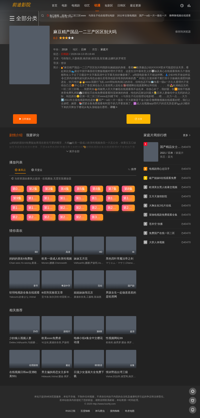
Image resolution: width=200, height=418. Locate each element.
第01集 (17, 188)
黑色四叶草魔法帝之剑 (119, 258)
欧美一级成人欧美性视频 (57, 258)
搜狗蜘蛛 (115, 410)
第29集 (81, 217)
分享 (138, 119)
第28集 (65, 217)
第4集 (65, 188)
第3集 (49, 188)
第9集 (17, 198)
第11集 (49, 198)
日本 (83, 49)
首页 (54, 5)
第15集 (113, 198)
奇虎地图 (129, 410)
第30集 (97, 217)
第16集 (128, 198)
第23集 (113, 207)
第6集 (96, 188)
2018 (64, 49)
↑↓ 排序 (132, 168)
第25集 (17, 217)
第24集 (128, 207)
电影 (64, 5)
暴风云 (20, 169)
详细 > (113, 107)
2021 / (164, 152)
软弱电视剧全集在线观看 (24, 292)
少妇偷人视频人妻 (20, 337)
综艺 (87, 5)
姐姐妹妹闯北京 (83, 292)
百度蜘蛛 (85, 410)
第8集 (128, 188)
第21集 (81, 207)
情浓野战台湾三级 (117, 371)
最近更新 (135, 5)
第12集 (65, 198)
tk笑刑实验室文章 (52, 292)
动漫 (97, 5)
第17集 (17, 207)
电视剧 (76, 5)
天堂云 (36, 169)
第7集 (112, 188)
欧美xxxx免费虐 (51, 337)
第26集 (33, 217)
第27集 (49, 217)
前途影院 (21, 4)
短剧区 (109, 5)
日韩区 (121, 5)
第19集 (49, 207)
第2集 (33, 188)
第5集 (81, 188)
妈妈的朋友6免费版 (21, 258)
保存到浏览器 (183, 31)
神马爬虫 (100, 410)
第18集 (33, 207)
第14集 (97, 198)
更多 (187, 135)
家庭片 (104, 49)
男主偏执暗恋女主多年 (55, 371)
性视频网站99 (114, 337)
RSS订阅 (70, 410)
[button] (17, 135)
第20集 (65, 207)
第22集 (97, 207)
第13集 (81, 198)
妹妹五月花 (81, 258)
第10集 (33, 198)
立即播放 (25, 119)
